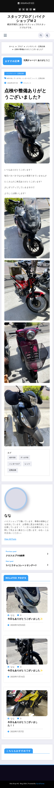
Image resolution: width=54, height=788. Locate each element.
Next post (9, 561)
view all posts (10, 539)
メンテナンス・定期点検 (15, 73)
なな (7, 515)
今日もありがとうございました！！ (23, 724)
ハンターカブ (26, 78)
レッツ (34, 78)
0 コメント (27, 83)
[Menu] (5, 35)
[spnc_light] (47, 35)
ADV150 (9, 78)
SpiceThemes (40, 784)
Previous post (11, 551)
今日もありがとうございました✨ (25, 619)
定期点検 (41, 78)
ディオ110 (17, 78)
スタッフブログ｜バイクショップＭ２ (26, 18)
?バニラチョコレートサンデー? (21, 565)
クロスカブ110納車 (15, 555)
